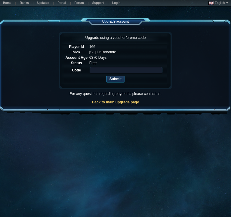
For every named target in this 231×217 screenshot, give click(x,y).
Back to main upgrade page (115, 102)
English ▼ (218, 3)
